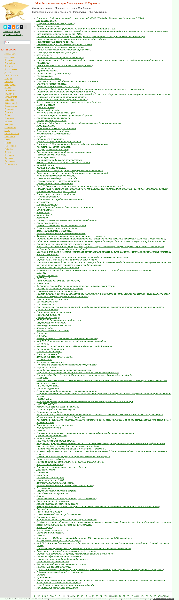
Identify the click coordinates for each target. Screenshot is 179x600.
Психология (10, 118)
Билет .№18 (43, 212)
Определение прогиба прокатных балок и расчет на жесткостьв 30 (72, 173)
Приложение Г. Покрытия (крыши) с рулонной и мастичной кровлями (72, 144)
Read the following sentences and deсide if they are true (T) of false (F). (71, 448)
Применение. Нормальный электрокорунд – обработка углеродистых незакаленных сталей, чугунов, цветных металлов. (100, 307)
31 (139, 596)
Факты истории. (45, 68)
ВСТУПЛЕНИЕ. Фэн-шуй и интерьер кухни (58, 540)
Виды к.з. (41, 273)
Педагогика (10, 109)
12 (66, 596)
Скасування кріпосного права (52, 84)
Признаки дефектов (47, 275)
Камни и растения (46, 157)
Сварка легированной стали (51, 322)
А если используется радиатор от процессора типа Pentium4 (69, 102)
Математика (10, 91)
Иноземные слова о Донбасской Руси (56, 112)
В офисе (41, 136)
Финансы (9, 149)
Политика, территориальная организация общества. (65, 115)
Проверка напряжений (48, 354)
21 (101, 596)
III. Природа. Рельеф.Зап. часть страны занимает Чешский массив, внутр (75, 286)
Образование (11, 103)
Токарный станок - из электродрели (55, 23)
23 (108, 596)
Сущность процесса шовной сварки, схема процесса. (64, 152)
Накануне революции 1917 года (53, 330)
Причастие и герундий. (49, 78)
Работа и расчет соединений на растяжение (60, 572)
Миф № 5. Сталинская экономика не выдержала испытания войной (72, 341)
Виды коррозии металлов (50, 464)
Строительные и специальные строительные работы (65, 91)
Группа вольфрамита (48, 388)
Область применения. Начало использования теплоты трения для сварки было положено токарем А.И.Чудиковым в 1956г (101, 241)
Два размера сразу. (46, 21)
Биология (9, 60)
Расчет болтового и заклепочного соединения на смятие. (67, 338)
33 (147, 596)
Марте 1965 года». (46, 367)
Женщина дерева (45, 107)
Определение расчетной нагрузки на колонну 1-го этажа (66, 551)
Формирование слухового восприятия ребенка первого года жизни (71, 236)
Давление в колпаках (47, 309)
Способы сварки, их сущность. (52, 493)
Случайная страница (13, 34)
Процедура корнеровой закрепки (53, 118)
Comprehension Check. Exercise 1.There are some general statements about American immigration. (85, 375)
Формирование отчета (49, 427)
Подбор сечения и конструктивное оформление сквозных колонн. (71, 462)
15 (78, 596)
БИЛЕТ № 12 (43, 278)
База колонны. (44, 55)
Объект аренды (45, 210)
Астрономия (10, 57)
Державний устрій (46, 469)
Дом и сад (9, 66)
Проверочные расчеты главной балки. (56, 194)
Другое (8, 72)
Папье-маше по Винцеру (49, 511)
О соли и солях (44, 359)
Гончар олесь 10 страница (50, 349)
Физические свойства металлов (53, 147)
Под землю (42, 472)
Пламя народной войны (48, 110)
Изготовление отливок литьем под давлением (61, 233)
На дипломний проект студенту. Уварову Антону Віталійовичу (70, 170)
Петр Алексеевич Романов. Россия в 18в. (58, 280)
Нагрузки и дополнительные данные (55, 441)
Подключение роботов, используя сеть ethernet (61, 467)
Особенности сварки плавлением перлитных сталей (64, 44)
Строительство (12, 133)
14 (74, 596)
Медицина (9, 94)
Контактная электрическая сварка (55, 483)
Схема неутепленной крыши (51, 459)
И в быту (41, 336)
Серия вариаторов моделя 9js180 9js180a (58, 86)
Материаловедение (47, 438)
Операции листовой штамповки (53, 501)
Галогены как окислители (50, 139)
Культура (9, 81)
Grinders (41, 574)
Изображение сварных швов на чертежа (57, 406)
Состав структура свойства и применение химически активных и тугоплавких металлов (84, 548)
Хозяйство (42, 217)
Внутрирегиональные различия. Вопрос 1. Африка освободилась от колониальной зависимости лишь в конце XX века (98, 506)
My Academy (43, 202)
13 (70, 596)
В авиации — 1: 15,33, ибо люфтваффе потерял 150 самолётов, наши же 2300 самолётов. (84, 538)
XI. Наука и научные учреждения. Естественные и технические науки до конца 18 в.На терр (85, 401)
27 (124, 596)
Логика (8, 87)
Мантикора (42, 378)
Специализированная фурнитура (54, 312)
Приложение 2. (44, 399)
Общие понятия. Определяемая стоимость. (60, 199)
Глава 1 (40, 535)
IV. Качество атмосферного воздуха (55, 175)
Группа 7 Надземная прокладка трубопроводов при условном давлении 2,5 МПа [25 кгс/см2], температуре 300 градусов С (100, 569)
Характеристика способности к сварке (57, 504)
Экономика (10, 161)
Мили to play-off (44, 215)
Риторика (9, 124)
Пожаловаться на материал (163, 599)
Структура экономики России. (52, 149)
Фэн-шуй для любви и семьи (51, 168)
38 (166, 596)
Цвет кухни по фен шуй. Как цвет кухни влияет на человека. (68, 81)
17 (86, 596)
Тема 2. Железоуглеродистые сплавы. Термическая (63, 49)
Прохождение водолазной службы (54, 567)
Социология (10, 127)
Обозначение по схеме (48, 26)
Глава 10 (41, 430)
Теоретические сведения (50, 412)
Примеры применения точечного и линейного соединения (66, 220)
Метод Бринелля (45, 165)
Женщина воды (44, 328)
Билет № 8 (42, 343)
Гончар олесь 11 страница (50, 477)
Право (7, 115)
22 (104, 596)
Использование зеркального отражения (57, 588)
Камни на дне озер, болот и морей (54, 357)
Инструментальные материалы (54, 133)
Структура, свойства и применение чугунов (60, 288)
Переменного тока (46, 517)
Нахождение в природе (48, 315)
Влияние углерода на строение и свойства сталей (63, 162)
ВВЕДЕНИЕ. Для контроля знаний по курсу (59, 320)
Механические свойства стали (53, 561)
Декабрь (41, 496)
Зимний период (44, 527)
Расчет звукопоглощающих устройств (57, 228)
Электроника (11, 164)
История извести (46, 304)
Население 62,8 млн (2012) (50, 480)
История (8, 78)
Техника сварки (44, 76)
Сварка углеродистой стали (51, 120)
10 (59, 596)
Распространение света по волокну (55, 42)
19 (93, 596)
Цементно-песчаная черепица (52, 299)
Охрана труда (11, 106)
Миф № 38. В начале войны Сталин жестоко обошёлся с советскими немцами (77, 372)
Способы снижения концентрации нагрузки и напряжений (66, 498)
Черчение (9, 155)
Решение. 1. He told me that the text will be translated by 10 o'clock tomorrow (74, 346)
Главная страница (11, 31)
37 (162, 596)
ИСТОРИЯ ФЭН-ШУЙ (47, 404)
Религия (8, 121)
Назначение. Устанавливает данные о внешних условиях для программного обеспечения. (83, 257)
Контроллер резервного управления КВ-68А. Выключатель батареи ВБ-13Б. (76, 28)
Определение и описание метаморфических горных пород (67, 259)
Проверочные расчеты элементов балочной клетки (64, 244)
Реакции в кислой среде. (49, 351)
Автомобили (10, 54)
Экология (9, 158)
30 (135, 596)
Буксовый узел (44, 509)
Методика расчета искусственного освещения (61, 225)
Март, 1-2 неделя (46, 105)
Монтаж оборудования (48, 196)
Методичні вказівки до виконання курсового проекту (64, 370)
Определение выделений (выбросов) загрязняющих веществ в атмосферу (75, 553)
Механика (9, 100)
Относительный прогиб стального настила (60, 57)
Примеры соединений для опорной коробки (59, 141)
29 (132, 596)
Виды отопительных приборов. (53, 131)
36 (158, 596)
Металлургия (11, 97)
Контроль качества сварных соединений (58, 267)
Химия (8, 152)
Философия (10, 146)
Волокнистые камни (47, 301)
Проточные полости (47, 223)
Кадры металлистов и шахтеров (54, 231)
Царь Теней (42, 475)
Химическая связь (46, 126)
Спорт (7, 130)
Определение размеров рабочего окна (56, 128)
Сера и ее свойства (47, 70)
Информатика (11, 75)
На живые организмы (47, 385)
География (10, 63)
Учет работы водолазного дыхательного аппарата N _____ (68, 207)
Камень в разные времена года (52, 530)
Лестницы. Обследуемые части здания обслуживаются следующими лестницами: (80, 123)
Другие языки (11, 69)
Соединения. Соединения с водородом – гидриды (62, 99)
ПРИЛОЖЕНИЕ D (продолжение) (53, 73)
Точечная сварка (45, 488)
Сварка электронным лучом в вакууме (56, 490)
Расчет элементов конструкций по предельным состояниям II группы (73, 456)
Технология (10, 136)
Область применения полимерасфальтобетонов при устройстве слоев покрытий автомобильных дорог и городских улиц (101, 238)
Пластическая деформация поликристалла (59, 160)
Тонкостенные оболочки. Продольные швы (59, 514)
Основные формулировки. (50, 532)
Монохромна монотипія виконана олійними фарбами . (64, 65)
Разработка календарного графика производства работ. (66, 391)
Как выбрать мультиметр (50, 362)
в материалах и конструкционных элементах (60, 47)
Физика (8, 143)
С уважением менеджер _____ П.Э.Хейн (57, 178)
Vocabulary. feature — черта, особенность (58, 181)
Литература (10, 84)
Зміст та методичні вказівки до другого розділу (61, 564)
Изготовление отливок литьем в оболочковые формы (65, 485)
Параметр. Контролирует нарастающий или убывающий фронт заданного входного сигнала (85, 433)
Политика (9, 112)
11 (62, 596)
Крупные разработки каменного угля (56, 409)
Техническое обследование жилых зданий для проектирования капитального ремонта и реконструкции (91, 89)
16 (82, 596)
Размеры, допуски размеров (51, 154)
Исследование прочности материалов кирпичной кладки (66, 585)
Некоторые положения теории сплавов (57, 291)
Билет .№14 (43, 283)
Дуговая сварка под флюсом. (51, 435)
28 (128, 596)
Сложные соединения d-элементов (55, 425)
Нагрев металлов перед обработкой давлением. (62, 559)
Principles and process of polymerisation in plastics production (67, 364)
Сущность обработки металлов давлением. (60, 556)
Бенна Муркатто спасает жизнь (54, 325)
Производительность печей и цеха (55, 183)
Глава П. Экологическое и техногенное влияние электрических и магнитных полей (80, 186)
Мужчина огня (44, 577)
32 (143, 596)
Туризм (8, 140)
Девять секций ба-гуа (48, 317)
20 (97, 596)
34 (151, 596)
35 (155, 596)
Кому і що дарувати (47, 204)
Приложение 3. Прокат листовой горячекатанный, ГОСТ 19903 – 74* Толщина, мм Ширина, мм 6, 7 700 (90, 18)
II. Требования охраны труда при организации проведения (66, 519)
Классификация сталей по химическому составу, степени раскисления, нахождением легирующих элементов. (94, 270)
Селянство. (43, 333)
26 (120, 596)
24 (112, 596)
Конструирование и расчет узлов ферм (57, 52)
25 (116, 596)
